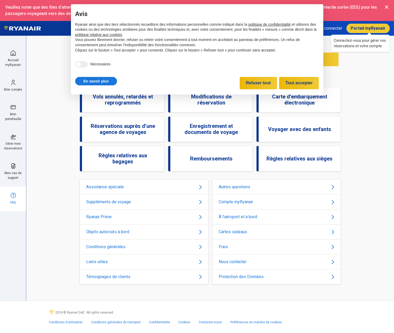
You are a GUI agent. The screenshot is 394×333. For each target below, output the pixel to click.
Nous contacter (276, 261)
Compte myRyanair (276, 201)
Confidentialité (159, 322)
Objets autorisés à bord (144, 231)
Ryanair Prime (144, 216)
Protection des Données (276, 276)
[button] (96, 81)
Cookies (184, 322)
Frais (276, 246)
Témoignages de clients (144, 276)
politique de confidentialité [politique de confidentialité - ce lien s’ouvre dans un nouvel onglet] (269, 24)
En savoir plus (96, 81)
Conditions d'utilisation (66, 322)
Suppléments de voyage (144, 201)
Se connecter (330, 28)
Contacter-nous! (210, 322)
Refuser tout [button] (258, 83)
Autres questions (276, 186)
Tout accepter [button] (299, 83)
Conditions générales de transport (116, 322)
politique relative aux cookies (98, 35)
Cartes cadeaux (276, 231)
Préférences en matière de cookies (256, 322)
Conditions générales (144, 246)
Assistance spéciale (144, 186)
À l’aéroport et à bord (276, 216)
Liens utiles (144, 261)
